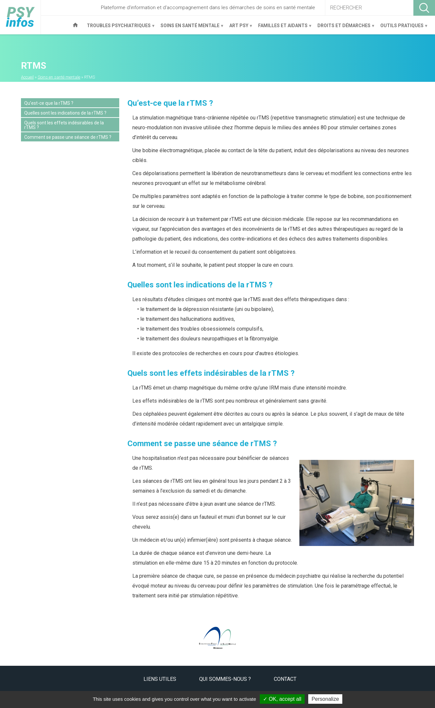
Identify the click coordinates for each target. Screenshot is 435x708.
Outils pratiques (401, 28)
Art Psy (238, 28)
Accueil (75, 25)
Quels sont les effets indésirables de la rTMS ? (64, 125)
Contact (285, 679)
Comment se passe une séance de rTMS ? (67, 137)
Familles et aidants (282, 28)
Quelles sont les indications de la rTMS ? (65, 113)
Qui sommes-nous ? (225, 679)
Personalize (325, 699)
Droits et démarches (343, 28)
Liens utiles (159, 679)
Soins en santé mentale (190, 28)
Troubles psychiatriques (118, 28)
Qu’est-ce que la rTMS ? (48, 103)
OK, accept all (282, 699)
